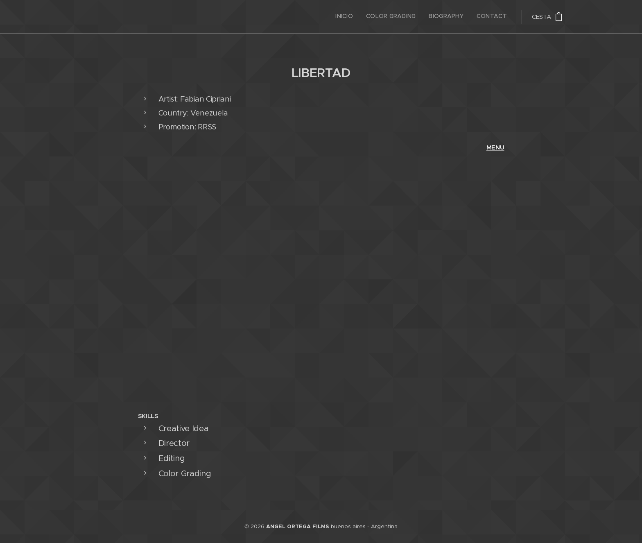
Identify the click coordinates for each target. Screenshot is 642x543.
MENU (495, 147)
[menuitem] (470, 17)
